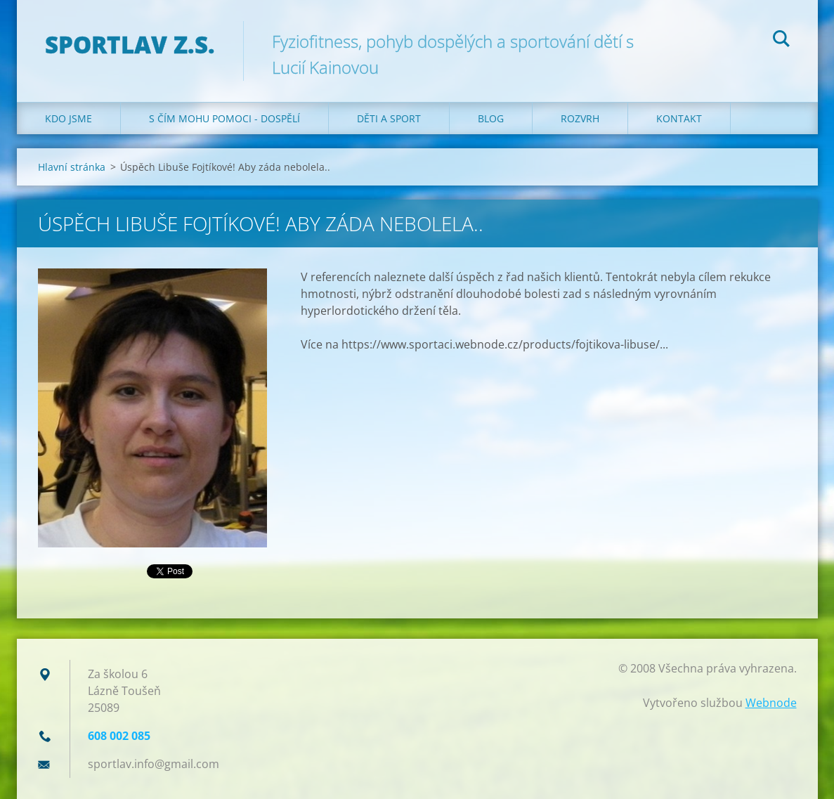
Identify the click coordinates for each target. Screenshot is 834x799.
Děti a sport (389, 118)
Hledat (781, 40)
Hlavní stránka (71, 167)
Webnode (771, 702)
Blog (491, 118)
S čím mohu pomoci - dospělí (224, 118)
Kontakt (679, 118)
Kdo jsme (68, 118)
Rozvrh (580, 118)
